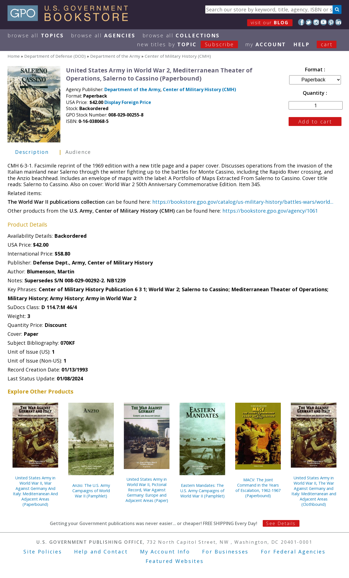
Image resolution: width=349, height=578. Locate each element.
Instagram (316, 22)
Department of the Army (115, 56)
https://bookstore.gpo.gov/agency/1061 (270, 210)
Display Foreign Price (127, 102)
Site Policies (42, 551)
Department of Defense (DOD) (55, 56)
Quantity (314, 92)
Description (32, 152)
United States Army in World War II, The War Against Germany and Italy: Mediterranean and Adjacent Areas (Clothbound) (313, 491)
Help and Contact (101, 551)
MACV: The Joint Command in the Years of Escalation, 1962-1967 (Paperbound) (258, 487)
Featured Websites (175, 561)
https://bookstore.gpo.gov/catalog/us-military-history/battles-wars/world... (242, 201)
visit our (270, 23)
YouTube (323, 22)
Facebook (301, 22)
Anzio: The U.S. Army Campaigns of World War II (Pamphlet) (91, 491)
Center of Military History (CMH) (178, 56)
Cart (327, 44)
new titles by (191, 44)
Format (314, 69)
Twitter (309, 22)
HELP (301, 44)
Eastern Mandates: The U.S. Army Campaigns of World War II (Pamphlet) (202, 491)
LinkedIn (338, 22)
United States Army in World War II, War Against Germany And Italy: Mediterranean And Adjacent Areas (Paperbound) (35, 491)
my (265, 44)
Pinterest (331, 22)
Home (14, 56)
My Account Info (165, 551)
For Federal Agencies (293, 551)
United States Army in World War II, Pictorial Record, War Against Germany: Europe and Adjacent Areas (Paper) (147, 490)
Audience (78, 152)
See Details (281, 523)
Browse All (36, 35)
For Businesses (225, 551)
